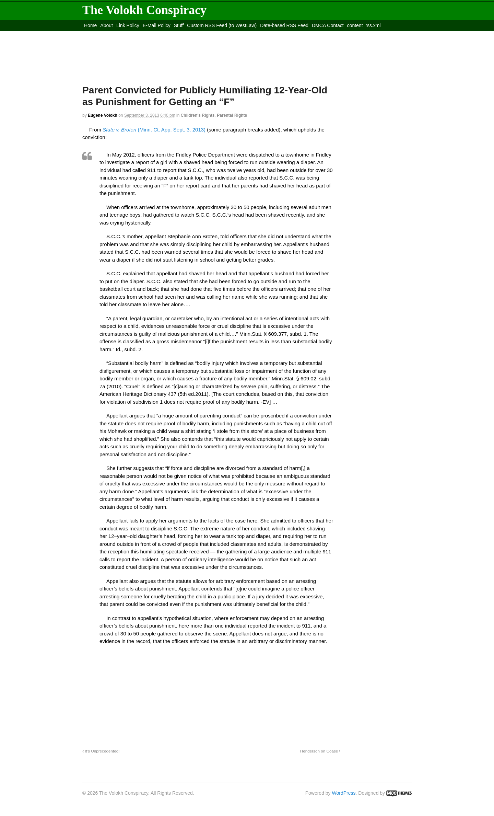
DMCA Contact (328, 25)
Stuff (179, 25)
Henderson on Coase (320, 751)
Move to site (182, 34)
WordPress (344, 793)
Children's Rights (198, 115)
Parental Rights (232, 115)
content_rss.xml (364, 25)
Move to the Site (120, 34)
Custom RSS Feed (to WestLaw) (222, 25)
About (106, 25)
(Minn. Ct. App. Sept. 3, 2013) (154, 130)
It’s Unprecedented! (100, 751)
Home (90, 25)
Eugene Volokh (102, 115)
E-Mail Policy (156, 25)
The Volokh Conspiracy (144, 10)
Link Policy (127, 25)
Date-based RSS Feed (284, 25)
